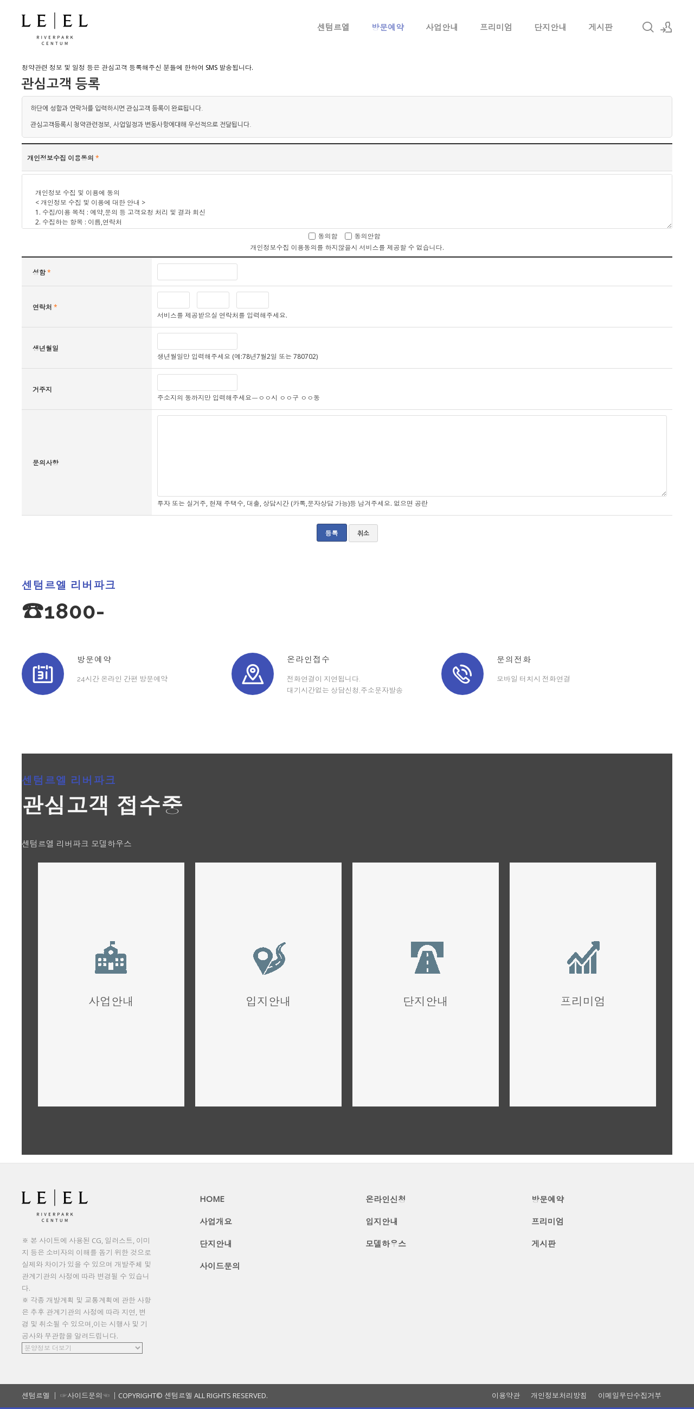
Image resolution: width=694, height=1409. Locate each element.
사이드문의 (220, 1265)
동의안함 (368, 236)
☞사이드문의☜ (85, 1395)
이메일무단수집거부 (629, 1395)
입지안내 (381, 1221)
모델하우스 (385, 1243)
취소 (363, 533)
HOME (212, 1198)
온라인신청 (385, 1199)
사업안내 (442, 27)
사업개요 (216, 1221)
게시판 (600, 27)
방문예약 (387, 27)
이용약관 (506, 1395)
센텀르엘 (333, 27)
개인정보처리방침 (559, 1395)
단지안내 (550, 27)
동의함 (328, 236)
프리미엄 (496, 27)
